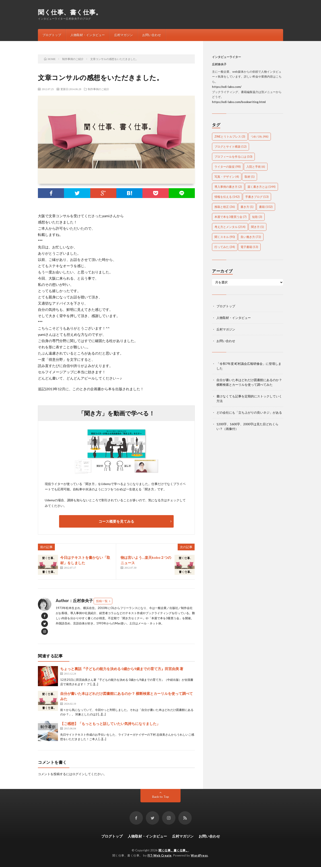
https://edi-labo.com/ (226, 87)
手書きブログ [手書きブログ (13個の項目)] (257, 196)
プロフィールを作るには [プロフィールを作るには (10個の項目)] (233, 156)
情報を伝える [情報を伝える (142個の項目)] (227, 196)
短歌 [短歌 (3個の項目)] (257, 217)
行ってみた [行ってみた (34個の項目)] (224, 247)
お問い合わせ (151, 35)
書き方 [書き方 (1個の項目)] (247, 206)
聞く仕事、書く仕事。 (70, 12)
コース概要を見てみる (116, 521)
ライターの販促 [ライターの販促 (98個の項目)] (227, 166)
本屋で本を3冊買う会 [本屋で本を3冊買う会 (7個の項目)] (230, 217)
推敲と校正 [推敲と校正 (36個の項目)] (224, 206)
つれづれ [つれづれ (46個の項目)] (259, 136)
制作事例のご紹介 (98, 89)
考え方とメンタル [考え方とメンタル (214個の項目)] (229, 227)
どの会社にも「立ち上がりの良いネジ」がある (249, 412)
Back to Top (160, 797)
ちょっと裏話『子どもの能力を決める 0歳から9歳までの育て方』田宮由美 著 (121, 669)
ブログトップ (51, 35)
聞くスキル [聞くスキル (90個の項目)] (224, 237)
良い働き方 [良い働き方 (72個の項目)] (251, 237)
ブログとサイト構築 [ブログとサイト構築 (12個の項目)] (230, 146)
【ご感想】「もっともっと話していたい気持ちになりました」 (110, 723)
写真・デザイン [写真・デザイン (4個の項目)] (226, 176)
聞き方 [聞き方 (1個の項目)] (257, 227)
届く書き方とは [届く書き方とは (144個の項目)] (261, 186)
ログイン (78, 774)
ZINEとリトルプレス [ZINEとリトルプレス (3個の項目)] (229, 136)
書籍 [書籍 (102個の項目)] (266, 206)
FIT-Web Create (160, 855)
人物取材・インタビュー (87, 35)
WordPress (199, 855)
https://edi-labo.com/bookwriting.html (239, 102)
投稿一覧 (102, 601)
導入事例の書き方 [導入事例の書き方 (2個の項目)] (228, 186)
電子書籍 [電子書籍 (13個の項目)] (249, 247)
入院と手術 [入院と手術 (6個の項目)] (255, 166)
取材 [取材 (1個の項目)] (250, 176)
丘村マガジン (123, 35)
